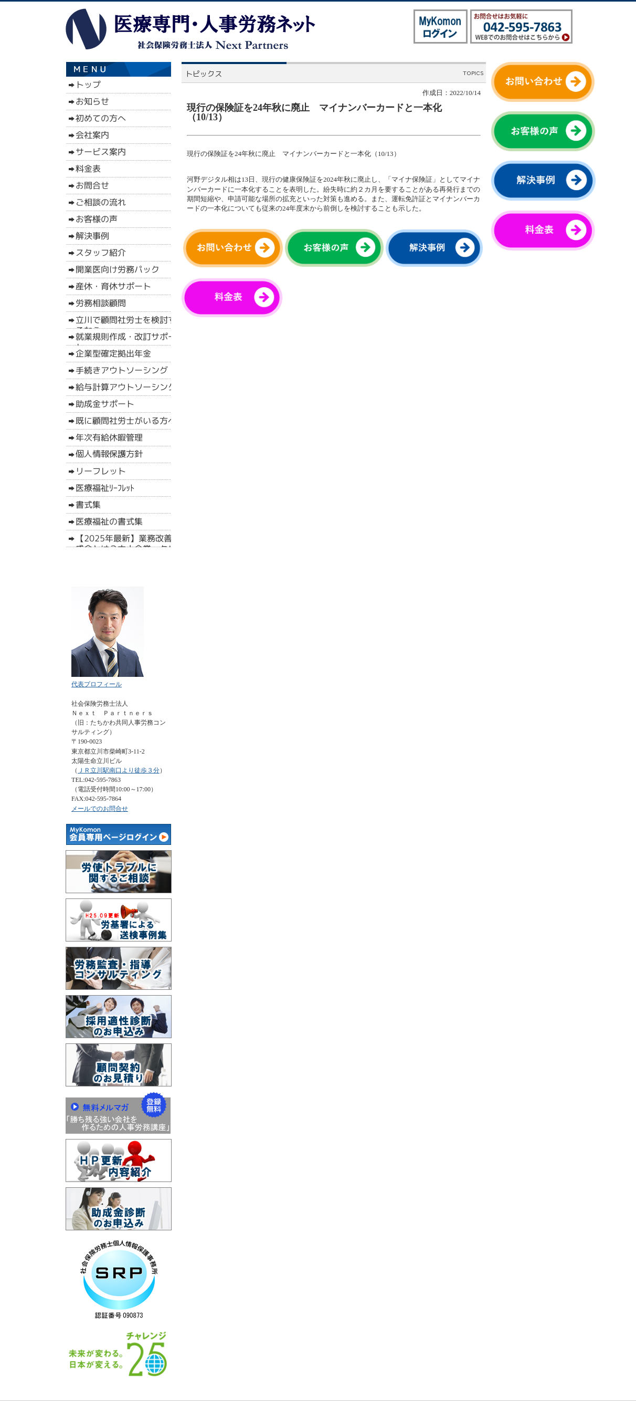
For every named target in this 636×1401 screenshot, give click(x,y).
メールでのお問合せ (99, 808)
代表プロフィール (96, 684)
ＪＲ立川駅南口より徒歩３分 (119, 770)
